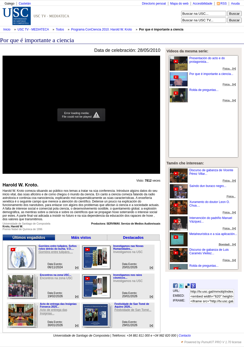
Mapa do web (179, 3)
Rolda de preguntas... (204, 90)
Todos (60, 29)
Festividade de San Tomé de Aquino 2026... (131, 305)
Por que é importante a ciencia (161, 29)
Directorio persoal (154, 3)
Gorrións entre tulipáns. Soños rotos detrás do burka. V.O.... (58, 247)
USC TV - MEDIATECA (34, 29)
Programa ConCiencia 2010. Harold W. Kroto (102, 29)
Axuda (235, 3)
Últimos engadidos (28, 237)
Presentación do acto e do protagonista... (207, 60)
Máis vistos (81, 237)
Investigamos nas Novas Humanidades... (128, 247)
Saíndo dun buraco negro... (207, 186)
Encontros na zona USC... (55, 275)
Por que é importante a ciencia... (211, 74)
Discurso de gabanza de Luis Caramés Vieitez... (209, 251)
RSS (223, 3)
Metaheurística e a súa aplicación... (213, 234)
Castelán (25, 3)
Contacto (185, 335)
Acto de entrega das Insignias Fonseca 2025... (58, 305)
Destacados (133, 237)
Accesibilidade (202, 3)
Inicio (7, 29)
